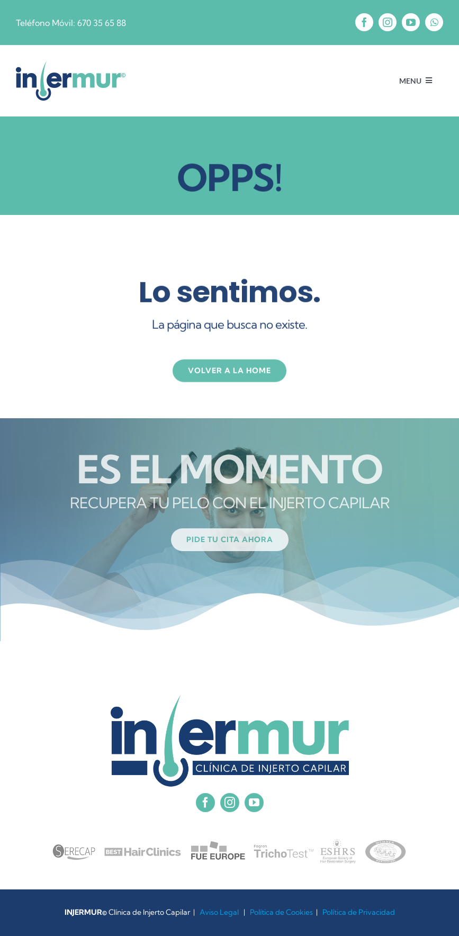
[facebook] (364, 22)
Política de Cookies (281, 912)
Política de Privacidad (358, 912)
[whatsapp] (434, 22)
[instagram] (388, 22)
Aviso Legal (219, 912)
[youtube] (411, 22)
